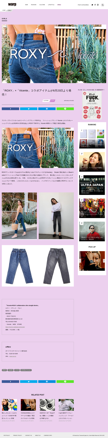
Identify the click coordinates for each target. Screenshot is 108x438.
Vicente (12, 369)
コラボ (19, 369)
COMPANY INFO (48, 434)
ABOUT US (37, 434)
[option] (92, 261)
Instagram (98, 5)
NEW (26, 4)
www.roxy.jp (13, 356)
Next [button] (104, 261)
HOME (3, 10)
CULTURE (42, 4)
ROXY (4, 369)
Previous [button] (80, 261)
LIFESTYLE (51, 4)
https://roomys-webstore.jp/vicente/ (15, 326)
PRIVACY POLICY (17, 434)
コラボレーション (29, 369)
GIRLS (59, 4)
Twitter (92, 5)
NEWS (53, 100)
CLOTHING (46, 100)
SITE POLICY (7, 434)
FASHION (33, 4)
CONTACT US (28, 434)
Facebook (95, 5)
